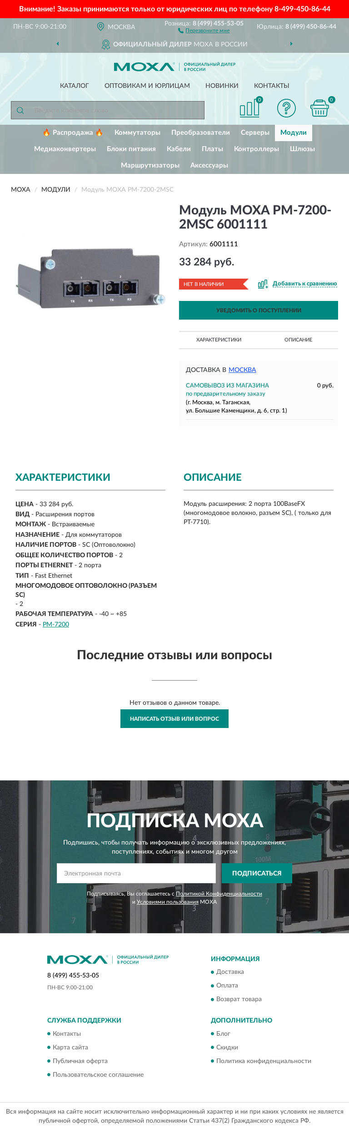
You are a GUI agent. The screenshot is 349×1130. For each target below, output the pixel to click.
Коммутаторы (137, 132)
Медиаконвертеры (65, 149)
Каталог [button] (74, 86)
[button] (203, 30)
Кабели (179, 149)
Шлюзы (302, 149)
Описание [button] (298, 339)
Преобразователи (200, 132)
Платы (212, 149)
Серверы (255, 132)
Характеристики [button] (218, 339)
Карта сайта (70, 1047)
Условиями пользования (168, 902)
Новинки (222, 86)
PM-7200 (56, 624)
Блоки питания (131, 149)
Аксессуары (209, 165)
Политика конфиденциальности (263, 1061)
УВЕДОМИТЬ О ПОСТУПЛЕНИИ (258, 310)
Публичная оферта (80, 1061)
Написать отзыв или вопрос (174, 719)
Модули (293, 132)
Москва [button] (242, 370)
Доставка (230, 972)
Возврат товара (239, 1000)
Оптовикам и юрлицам (147, 86)
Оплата (227, 986)
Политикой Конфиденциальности (219, 893)
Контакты (271, 86)
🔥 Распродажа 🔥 (73, 132)
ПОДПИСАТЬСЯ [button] (257, 873)
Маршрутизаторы (150, 165)
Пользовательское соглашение (98, 1075)
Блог (223, 1034)
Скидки (227, 1047)
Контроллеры (256, 149)
